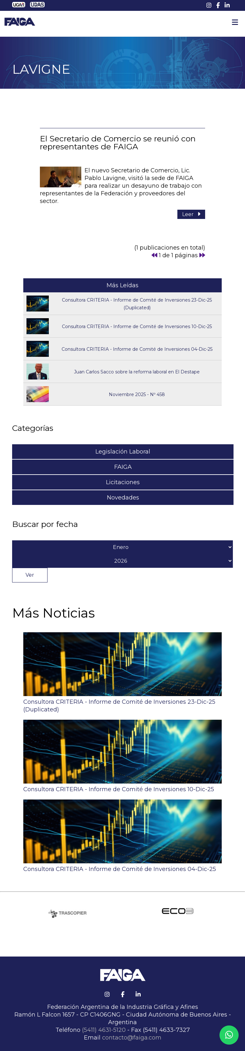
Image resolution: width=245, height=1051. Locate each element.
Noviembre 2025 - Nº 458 (137, 394)
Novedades (123, 497)
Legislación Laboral (122, 451)
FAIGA (123, 466)
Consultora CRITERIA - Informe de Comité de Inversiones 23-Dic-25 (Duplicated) (122, 702)
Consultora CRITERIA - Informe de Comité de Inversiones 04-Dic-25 (137, 349)
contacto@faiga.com (131, 1037)
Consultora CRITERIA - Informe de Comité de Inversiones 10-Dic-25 (137, 326)
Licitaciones (123, 482)
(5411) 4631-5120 (104, 1029)
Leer (191, 214)
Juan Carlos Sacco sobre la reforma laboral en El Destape (137, 372)
